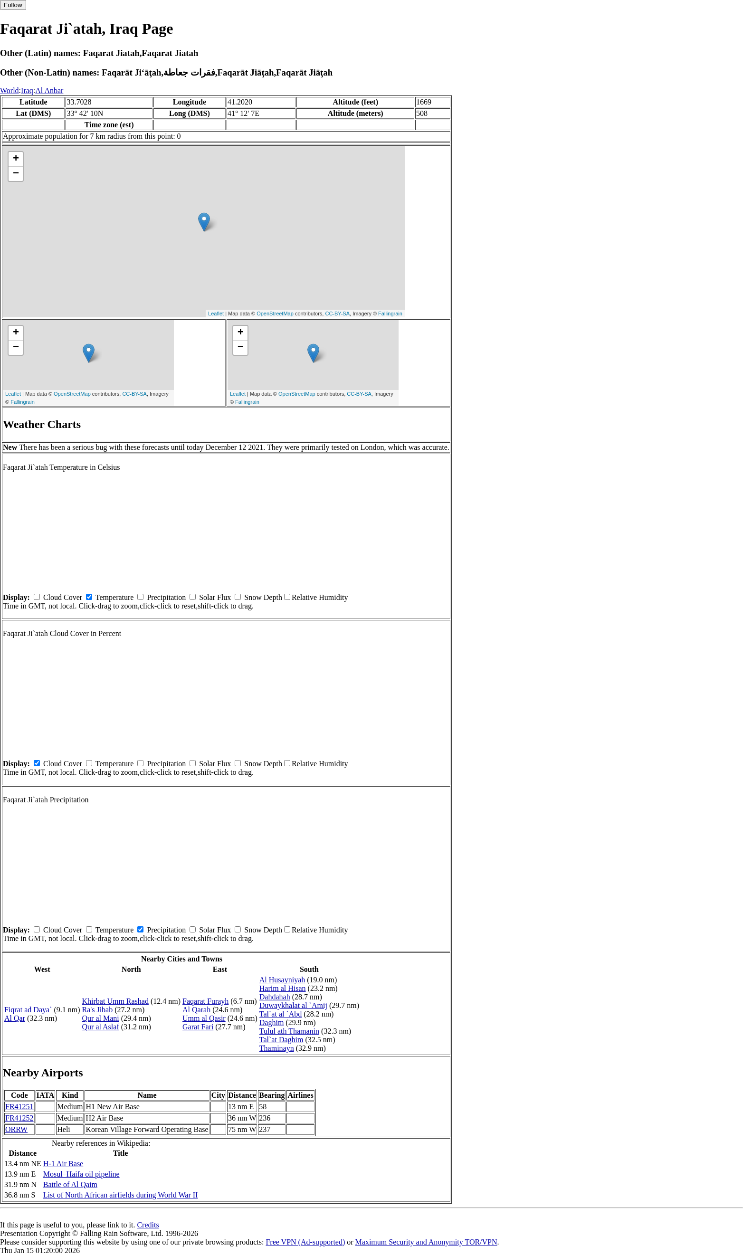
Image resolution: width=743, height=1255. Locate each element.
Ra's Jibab (97, 1010)
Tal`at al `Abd (280, 1014)
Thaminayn (276, 1048)
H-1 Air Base (63, 1164)
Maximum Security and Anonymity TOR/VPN (426, 1242)
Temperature (114, 597)
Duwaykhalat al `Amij (293, 1005)
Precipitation (166, 597)
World (9, 90)
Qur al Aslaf (100, 1027)
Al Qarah (196, 1010)
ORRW (16, 1129)
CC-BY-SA (337, 313)
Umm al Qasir (204, 1018)
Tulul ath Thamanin (289, 1031)
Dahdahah (274, 997)
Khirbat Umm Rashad (115, 1001)
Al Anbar (49, 90)
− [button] (16, 174)
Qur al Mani (100, 1018)
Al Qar (14, 1018)
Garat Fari (197, 1027)
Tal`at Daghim (281, 1040)
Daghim (271, 1022)
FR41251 (19, 1107)
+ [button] (16, 159)
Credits (148, 1225)
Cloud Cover (62, 597)
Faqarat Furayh (205, 1001)
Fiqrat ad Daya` (28, 1010)
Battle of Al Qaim (70, 1184)
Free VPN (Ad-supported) (305, 1242)
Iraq (27, 90)
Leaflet (216, 313)
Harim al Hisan (282, 988)
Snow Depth (263, 597)
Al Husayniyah (282, 980)
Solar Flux (215, 597)
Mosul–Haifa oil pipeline (81, 1174)
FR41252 (19, 1118)
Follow (13, 5)
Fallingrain (390, 313)
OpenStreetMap (275, 313)
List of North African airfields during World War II (120, 1195)
